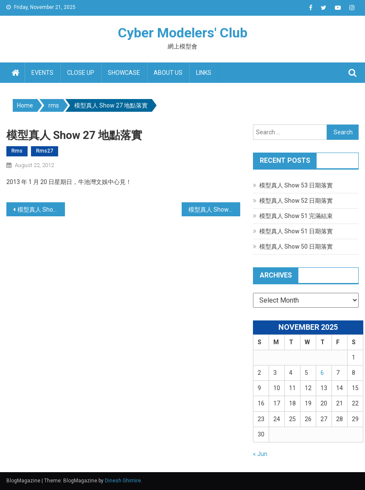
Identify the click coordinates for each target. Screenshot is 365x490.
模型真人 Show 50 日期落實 (296, 246)
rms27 (44, 151)
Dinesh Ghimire (123, 481)
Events (42, 72)
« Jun (260, 453)
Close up (80, 72)
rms (16, 151)
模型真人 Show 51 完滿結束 (296, 215)
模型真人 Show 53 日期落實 (296, 185)
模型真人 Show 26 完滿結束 (41, 209)
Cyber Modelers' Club (182, 33)
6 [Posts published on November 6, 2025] (322, 372)
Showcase (124, 72)
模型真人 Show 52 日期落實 (296, 200)
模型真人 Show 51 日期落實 (296, 231)
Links (203, 72)
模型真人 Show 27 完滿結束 (214, 209)
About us (168, 72)
